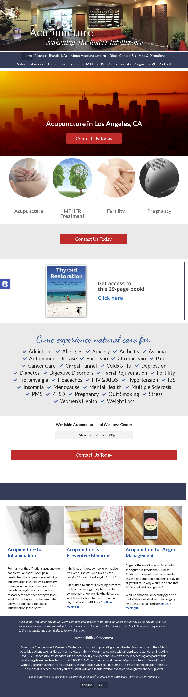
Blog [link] (113, 56)
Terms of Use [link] (135, 676)
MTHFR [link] (92, 64)
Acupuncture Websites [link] (41, 676)
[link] (5, 284)
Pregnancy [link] (142, 64)
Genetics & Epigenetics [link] (66, 64)
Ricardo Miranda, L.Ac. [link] (51, 56)
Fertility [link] (125, 64)
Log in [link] (102, 684)
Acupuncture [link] (28, 211)
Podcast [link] (165, 64)
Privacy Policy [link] (152, 676)
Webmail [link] (87, 684)
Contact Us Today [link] (94, 138)
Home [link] (27, 56)
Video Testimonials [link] (31, 64)
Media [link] (112, 64)
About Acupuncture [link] (86, 56)
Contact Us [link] (127, 56)
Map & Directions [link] (151, 56)
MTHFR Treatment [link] (72, 213)
